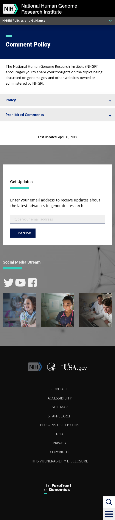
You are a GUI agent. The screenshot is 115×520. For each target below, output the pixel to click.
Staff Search (59, 416)
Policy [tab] (11, 100)
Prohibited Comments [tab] (25, 114)
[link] (9, 283)
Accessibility (60, 398)
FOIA (60, 434)
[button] (109, 514)
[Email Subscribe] (57, 219)
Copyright (59, 452)
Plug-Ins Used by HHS (59, 425)
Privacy (60, 443)
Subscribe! (23, 233)
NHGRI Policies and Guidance (23, 20)
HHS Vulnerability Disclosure (60, 461)
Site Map (60, 407)
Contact (59, 389)
